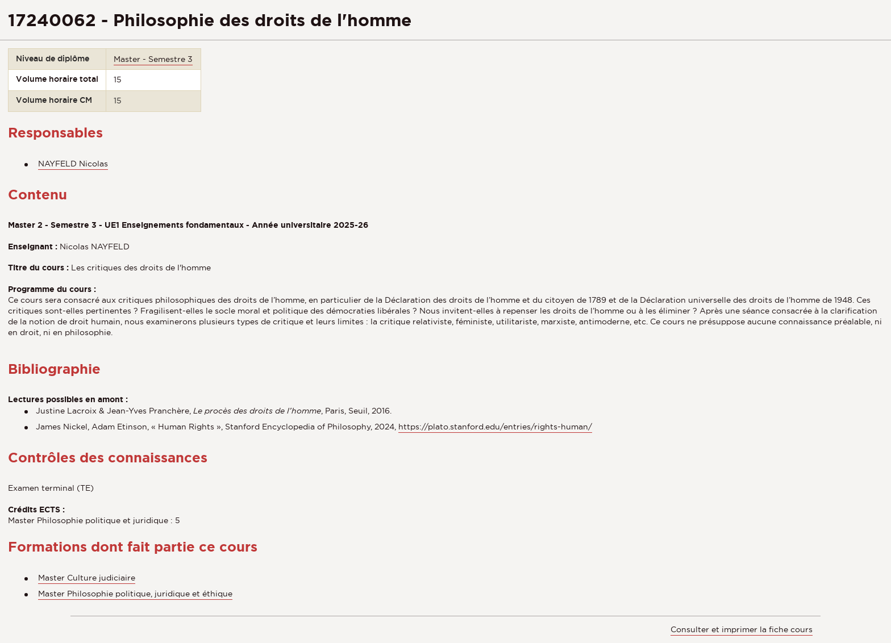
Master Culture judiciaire (86, 577)
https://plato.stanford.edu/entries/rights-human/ (495, 426)
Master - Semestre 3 (153, 59)
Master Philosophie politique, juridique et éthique (135, 593)
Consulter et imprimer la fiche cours (742, 629)
